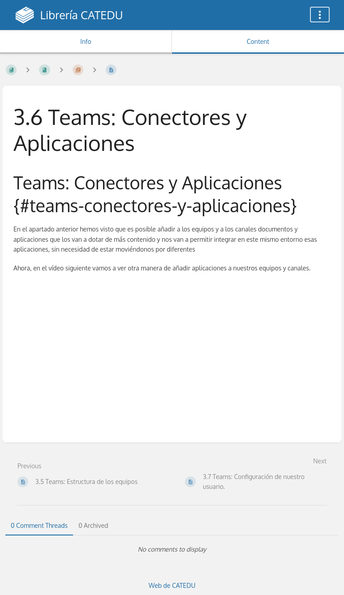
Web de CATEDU (172, 585)
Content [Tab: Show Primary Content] (258, 41)
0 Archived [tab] (93, 525)
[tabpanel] (172, 549)
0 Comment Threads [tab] (39, 525)
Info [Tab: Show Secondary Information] (85, 41)
